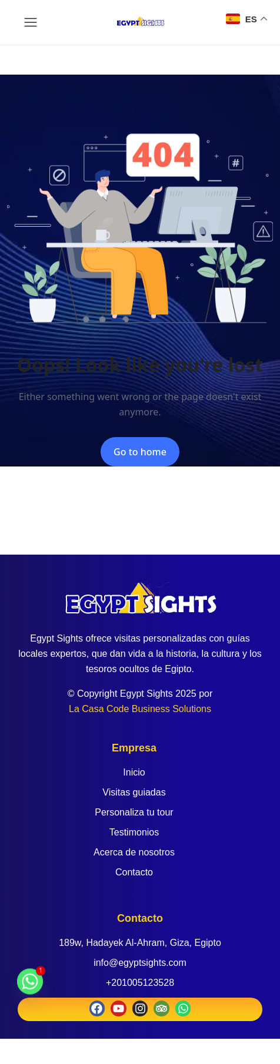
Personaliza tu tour (134, 812)
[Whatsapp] (30, 987)
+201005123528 (140, 983)
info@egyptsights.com (140, 963)
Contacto (134, 872)
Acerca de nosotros (134, 852)
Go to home (140, 451)
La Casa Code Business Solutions (140, 709)
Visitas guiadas (133, 792)
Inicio (134, 772)
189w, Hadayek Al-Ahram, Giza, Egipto (140, 943)
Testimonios (134, 832)
